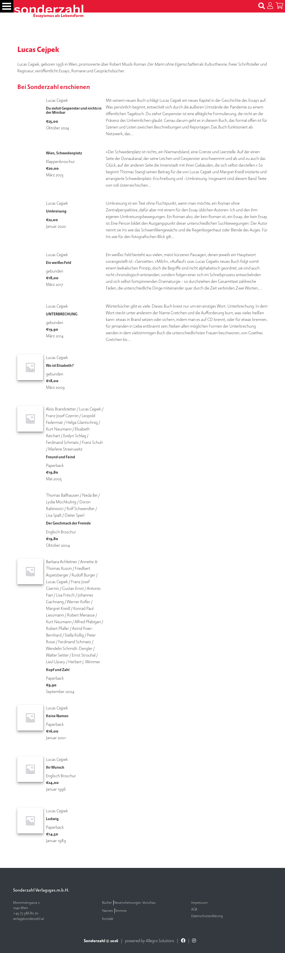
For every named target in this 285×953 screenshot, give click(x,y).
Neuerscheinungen (127, 903)
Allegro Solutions (160, 940)
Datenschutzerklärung (207, 916)
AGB (194, 909)
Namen (107, 911)
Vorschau (149, 903)
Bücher (107, 903)
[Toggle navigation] (6, 6)
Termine (121, 911)
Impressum (199, 903)
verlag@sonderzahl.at (28, 919)
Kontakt (107, 919)
